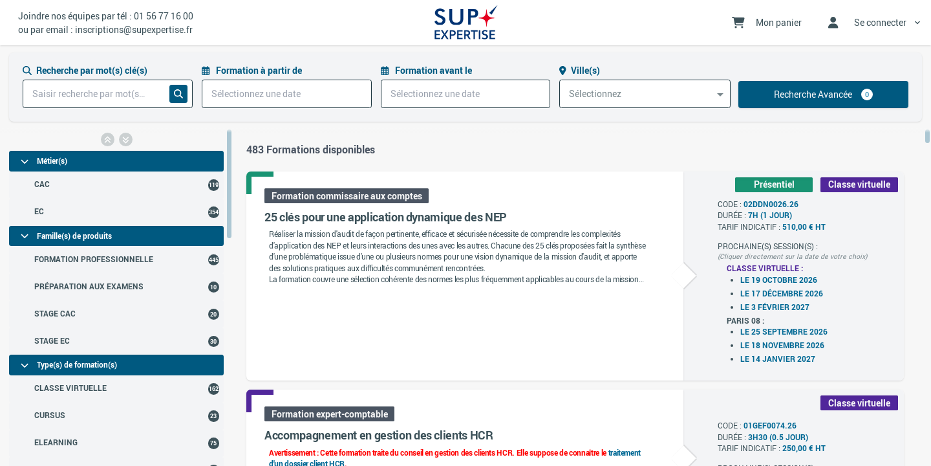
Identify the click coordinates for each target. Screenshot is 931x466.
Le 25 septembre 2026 (784, 331)
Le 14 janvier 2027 (777, 358)
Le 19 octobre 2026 (778, 279)
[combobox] (645, 94)
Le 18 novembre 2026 (782, 345)
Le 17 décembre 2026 (781, 293)
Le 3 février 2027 (774, 307)
